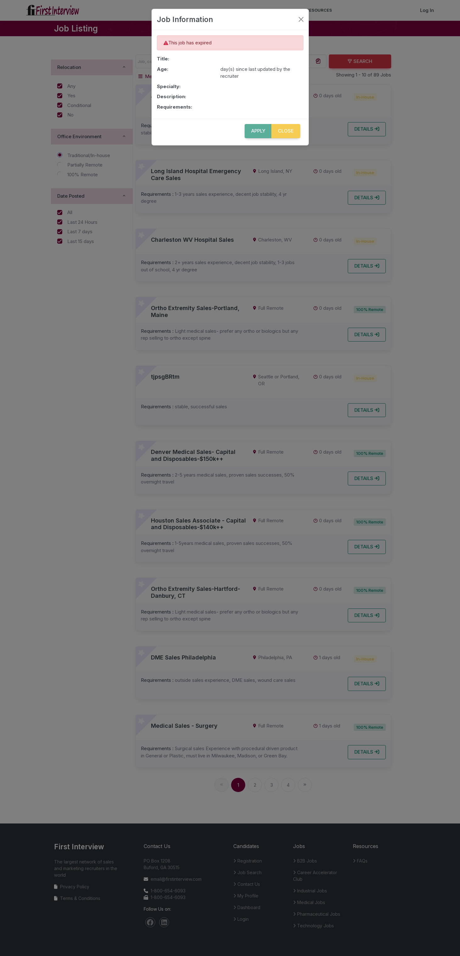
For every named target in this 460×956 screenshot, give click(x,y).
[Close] (301, 19)
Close (286, 131)
